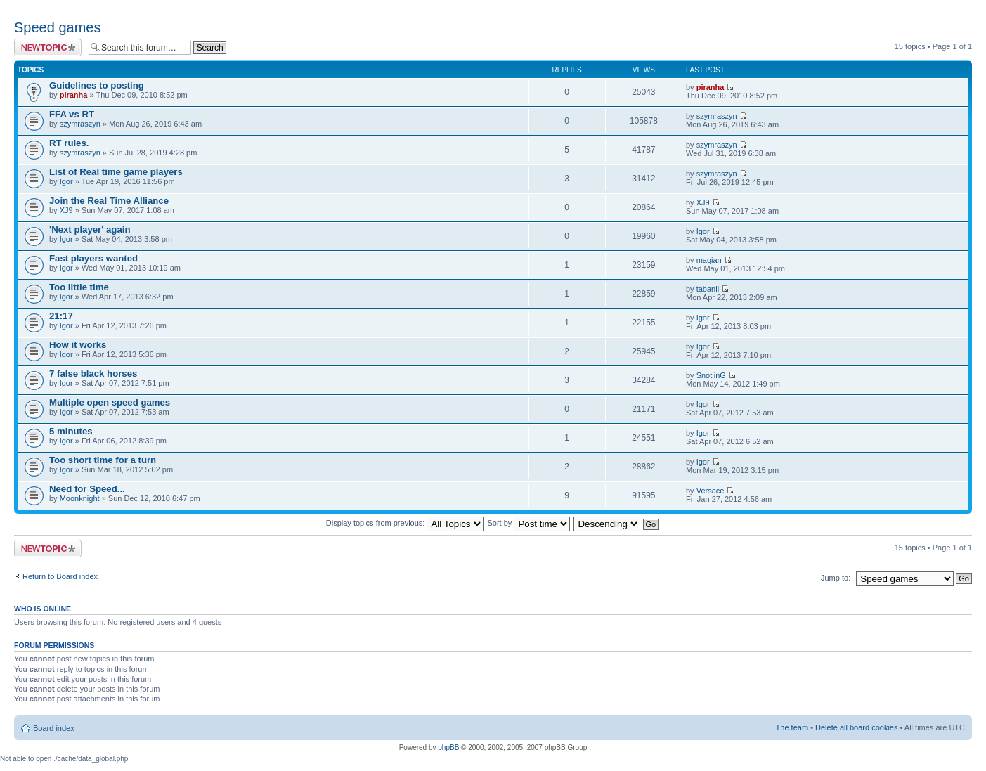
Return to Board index (60, 576)
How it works (77, 344)
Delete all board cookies (856, 727)
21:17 (61, 316)
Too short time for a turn (102, 460)
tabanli (707, 289)
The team (792, 727)
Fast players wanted (93, 258)
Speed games (57, 27)
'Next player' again (89, 229)
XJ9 (66, 210)
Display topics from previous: (405, 523)
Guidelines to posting (96, 85)
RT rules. (69, 143)
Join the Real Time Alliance (109, 200)
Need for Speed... (87, 489)
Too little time (79, 287)
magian (709, 260)
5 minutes (71, 431)
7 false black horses (93, 373)
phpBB (448, 747)
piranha (74, 95)
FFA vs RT (71, 114)
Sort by (529, 523)
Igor (66, 181)
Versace (710, 490)
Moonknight (80, 498)
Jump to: (835, 578)
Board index (53, 728)
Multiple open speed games (109, 402)
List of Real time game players (116, 172)
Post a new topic (48, 47)
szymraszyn (80, 123)
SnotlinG (711, 375)
